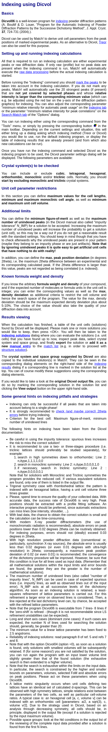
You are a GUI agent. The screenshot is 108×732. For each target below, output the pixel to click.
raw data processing (33, 72)
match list (51, 346)
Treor (102, 42)
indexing (62, 21)
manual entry (20, 346)
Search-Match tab (14, 114)
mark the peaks (87, 82)
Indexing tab (97, 107)
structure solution (14, 350)
